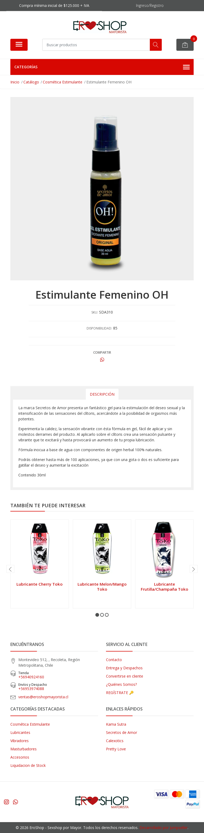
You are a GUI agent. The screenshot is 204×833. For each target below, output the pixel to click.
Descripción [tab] (102, 394)
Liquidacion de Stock (28, 765)
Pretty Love (116, 748)
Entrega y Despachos (124, 667)
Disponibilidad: (99, 328)
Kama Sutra (116, 724)
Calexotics (115, 740)
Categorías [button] (102, 67)
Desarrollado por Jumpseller (163, 827)
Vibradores (19, 740)
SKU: (94, 312)
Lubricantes (20, 732)
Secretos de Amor (121, 732)
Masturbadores (23, 748)
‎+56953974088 (58, 686)
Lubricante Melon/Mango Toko (102, 586)
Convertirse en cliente (124, 676)
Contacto (114, 659)
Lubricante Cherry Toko (39, 584)
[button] (97, 615)
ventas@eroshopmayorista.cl (43, 696)
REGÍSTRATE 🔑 (120, 692)
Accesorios (19, 757)
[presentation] (10, 569)
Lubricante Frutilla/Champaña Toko (164, 586)
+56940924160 (58, 675)
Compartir (102, 352)
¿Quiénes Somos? (121, 684)
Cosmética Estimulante (30, 724)
